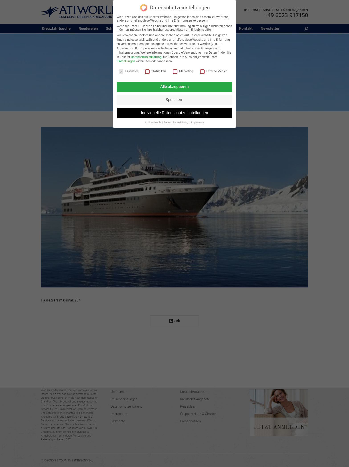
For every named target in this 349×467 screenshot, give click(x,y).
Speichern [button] (174, 99)
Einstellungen (126, 61)
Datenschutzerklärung (146, 57)
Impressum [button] (197, 122)
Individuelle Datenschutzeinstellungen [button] (174, 112)
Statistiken (155, 71)
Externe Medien (213, 71)
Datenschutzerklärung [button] (176, 122)
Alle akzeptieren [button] (174, 86)
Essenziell (128, 71)
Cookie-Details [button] (153, 122)
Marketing (183, 71)
